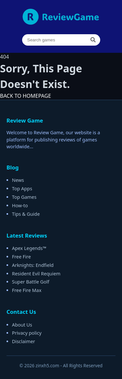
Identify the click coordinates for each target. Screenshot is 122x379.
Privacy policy (27, 333)
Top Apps (22, 188)
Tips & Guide (26, 214)
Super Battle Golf (30, 282)
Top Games (24, 197)
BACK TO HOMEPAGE (25, 95)
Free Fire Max (27, 290)
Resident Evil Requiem (36, 273)
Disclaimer (23, 341)
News (18, 180)
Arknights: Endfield (33, 265)
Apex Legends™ (29, 248)
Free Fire (21, 257)
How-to (20, 205)
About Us (22, 325)
